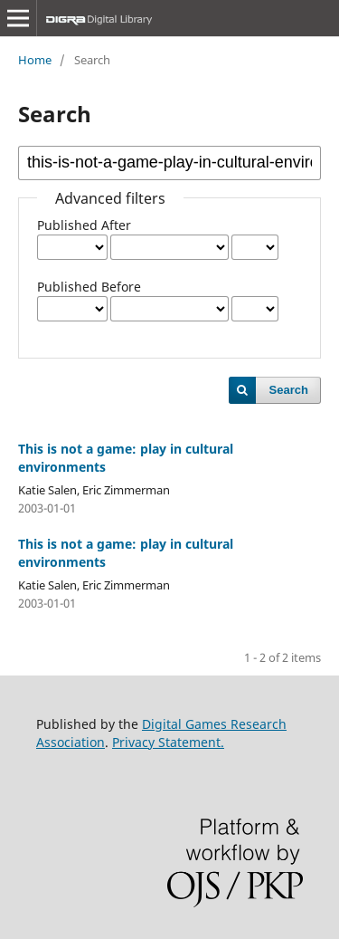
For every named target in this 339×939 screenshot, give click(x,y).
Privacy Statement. (168, 742)
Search (288, 390)
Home (35, 60)
